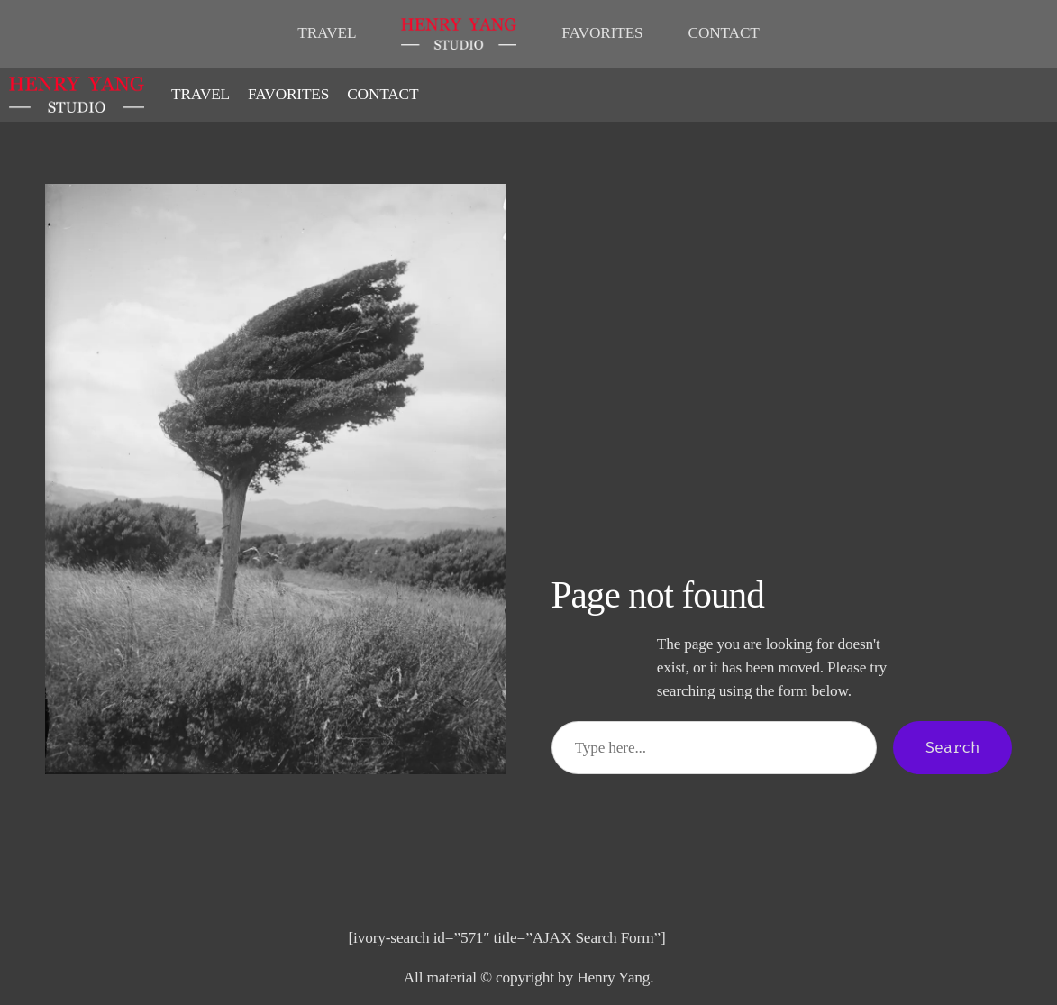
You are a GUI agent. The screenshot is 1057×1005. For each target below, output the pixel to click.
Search (952, 747)
